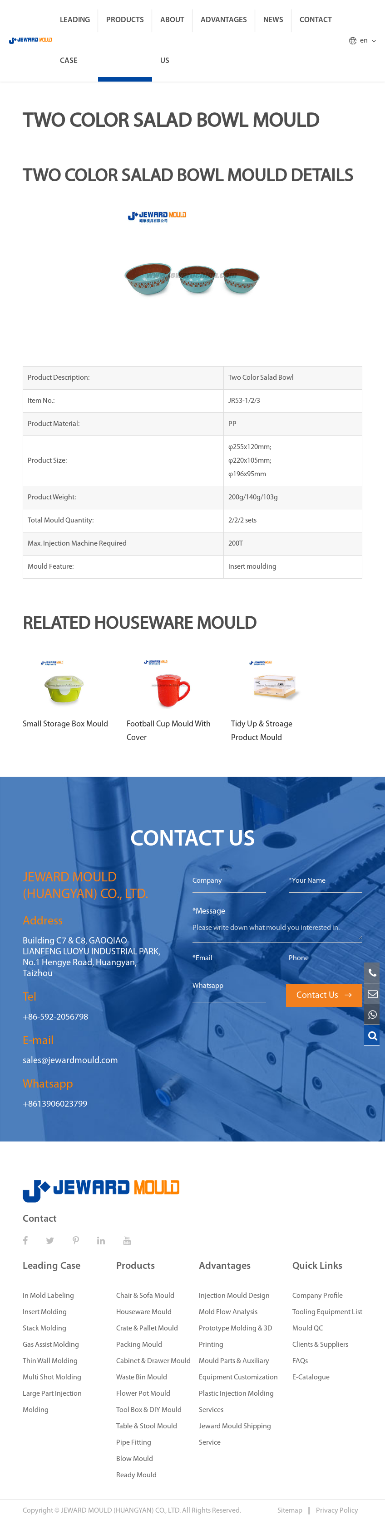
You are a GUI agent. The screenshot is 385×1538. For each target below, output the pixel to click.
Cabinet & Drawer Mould (153, 1361)
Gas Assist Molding (51, 1345)
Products (125, 20)
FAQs (300, 1361)
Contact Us (324, 995)
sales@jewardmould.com (70, 1060)
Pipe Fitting (133, 1442)
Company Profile (317, 1296)
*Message (208, 911)
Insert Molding (45, 1312)
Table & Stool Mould (146, 1426)
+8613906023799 (55, 1104)
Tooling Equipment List (327, 1312)
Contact (316, 20)
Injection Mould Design (234, 1296)
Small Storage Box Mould (65, 724)
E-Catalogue (311, 1377)
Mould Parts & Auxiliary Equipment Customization (238, 1369)
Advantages (224, 20)
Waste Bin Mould (141, 1377)
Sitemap (290, 1510)
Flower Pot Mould (143, 1394)
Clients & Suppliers (320, 1345)
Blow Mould (134, 1459)
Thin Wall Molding (50, 1361)
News (273, 20)
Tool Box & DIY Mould (149, 1410)
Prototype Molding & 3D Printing (235, 1337)
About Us (172, 40)
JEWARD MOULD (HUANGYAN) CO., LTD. (121, 1510)
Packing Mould (139, 1345)
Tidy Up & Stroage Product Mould (261, 731)
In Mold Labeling (48, 1296)
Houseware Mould (144, 1312)
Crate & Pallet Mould (147, 1328)
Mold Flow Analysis (228, 1312)
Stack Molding (44, 1328)
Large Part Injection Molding (52, 1402)
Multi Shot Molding (52, 1377)
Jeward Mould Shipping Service (235, 1434)
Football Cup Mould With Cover (169, 731)
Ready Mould (136, 1475)
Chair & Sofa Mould (145, 1296)
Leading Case (75, 40)
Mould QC (307, 1328)
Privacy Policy (337, 1510)
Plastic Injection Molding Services (236, 1402)
